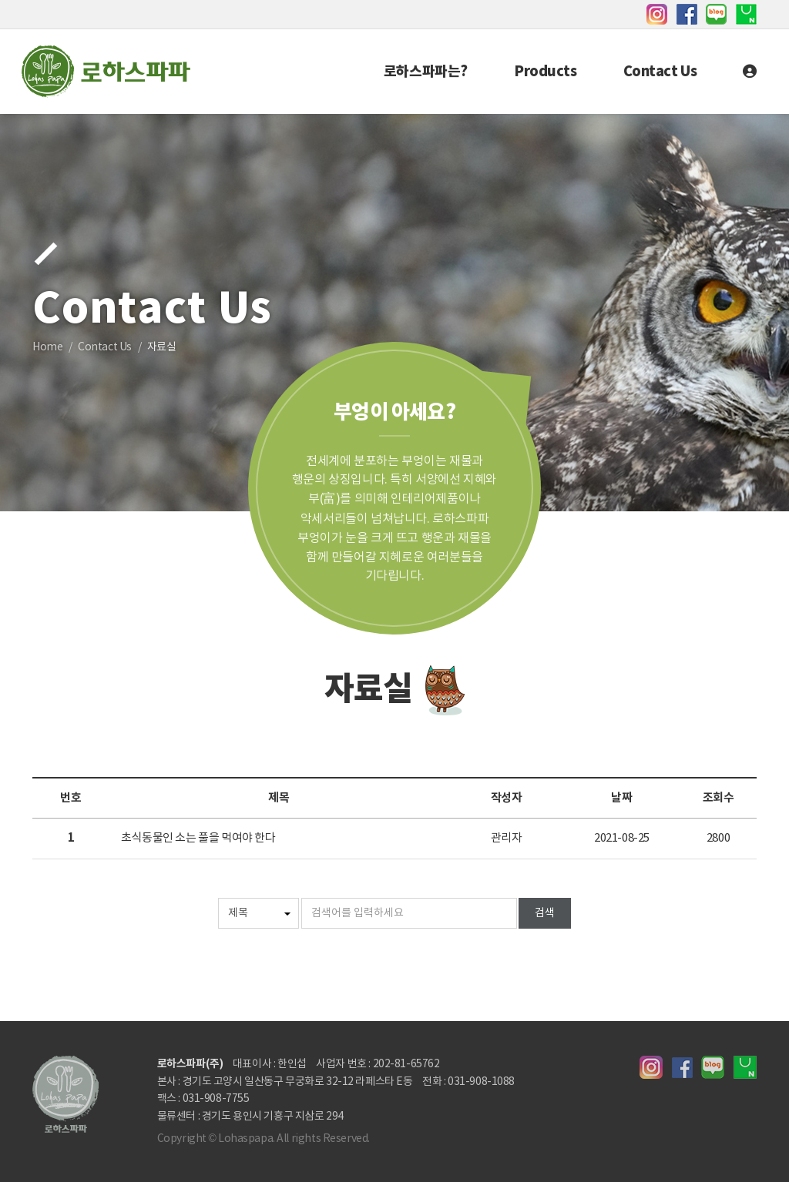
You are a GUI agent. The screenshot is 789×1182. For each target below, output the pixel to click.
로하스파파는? (426, 71)
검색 (545, 913)
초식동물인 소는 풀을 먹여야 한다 (198, 838)
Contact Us (660, 71)
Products (545, 71)
